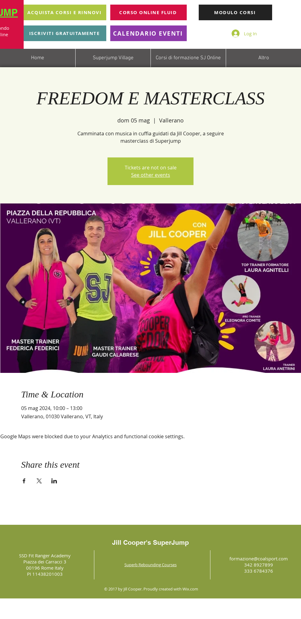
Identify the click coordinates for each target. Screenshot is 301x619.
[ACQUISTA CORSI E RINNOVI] (65, 12)
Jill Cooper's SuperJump (150, 542)
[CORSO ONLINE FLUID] (148, 12)
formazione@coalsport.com (258, 558)
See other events (150, 175)
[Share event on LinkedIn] (54, 480)
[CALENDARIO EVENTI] (148, 33)
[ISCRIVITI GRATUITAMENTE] (65, 33)
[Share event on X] (39, 480)
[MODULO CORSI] (235, 12)
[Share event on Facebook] (24, 480)
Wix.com (190, 589)
